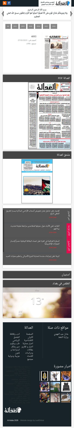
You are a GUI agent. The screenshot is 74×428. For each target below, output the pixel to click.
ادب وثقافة (15, 334)
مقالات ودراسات (29, 351)
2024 (38, 26)
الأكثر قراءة (68, 231)
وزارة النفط (63, 337)
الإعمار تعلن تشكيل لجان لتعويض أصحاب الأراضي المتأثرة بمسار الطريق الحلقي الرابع (32, 212)
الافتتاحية (28, 340)
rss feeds (5, 3)
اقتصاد (30, 356)
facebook (9, 3)
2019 (23, 26)
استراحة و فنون (15, 351)
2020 (30, 26)
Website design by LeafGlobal (32, 420)
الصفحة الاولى (29, 335)
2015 (15, 26)
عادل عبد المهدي (61, 334)
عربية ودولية (14, 356)
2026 (54, 26)
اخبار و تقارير (27, 347)
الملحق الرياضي (16, 338)
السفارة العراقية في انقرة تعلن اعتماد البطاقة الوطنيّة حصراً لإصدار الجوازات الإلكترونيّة (34, 243)
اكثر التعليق (68, 246)
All (8, 26)
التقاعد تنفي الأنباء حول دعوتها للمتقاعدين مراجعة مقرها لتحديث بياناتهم (34, 227)
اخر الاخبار (68, 215)
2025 (46, 26)
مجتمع (30, 359)
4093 (33, 36)
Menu (71, 40)
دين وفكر (15, 347)
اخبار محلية (28, 343)
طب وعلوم (15, 343)
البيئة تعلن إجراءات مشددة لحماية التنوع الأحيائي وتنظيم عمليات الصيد (32, 256)
